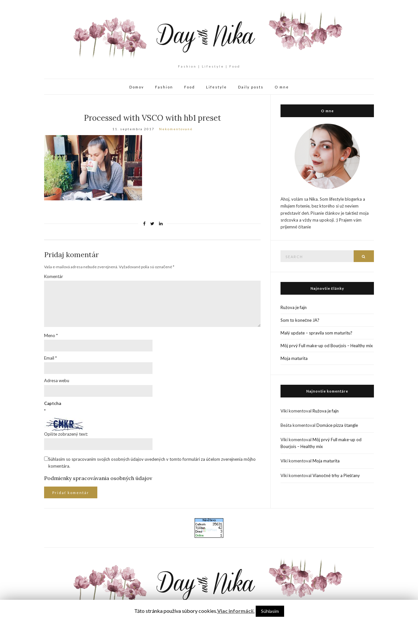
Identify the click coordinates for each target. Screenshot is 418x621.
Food (189, 87)
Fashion (164, 87)
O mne (282, 87)
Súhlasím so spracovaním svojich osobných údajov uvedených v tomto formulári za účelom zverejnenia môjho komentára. (152, 463)
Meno (51, 335)
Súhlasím (270, 611)
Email (50, 358)
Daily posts (251, 87)
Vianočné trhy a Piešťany (336, 475)
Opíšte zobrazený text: (66, 434)
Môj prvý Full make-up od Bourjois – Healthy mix (327, 345)
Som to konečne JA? (300, 320)
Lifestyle (216, 87)
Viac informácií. (236, 611)
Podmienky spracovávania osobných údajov (98, 478)
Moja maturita (294, 358)
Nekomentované (176, 129)
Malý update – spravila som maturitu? (316, 332)
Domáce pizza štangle (337, 425)
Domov (136, 87)
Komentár (53, 276)
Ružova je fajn (294, 307)
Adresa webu (56, 380)
